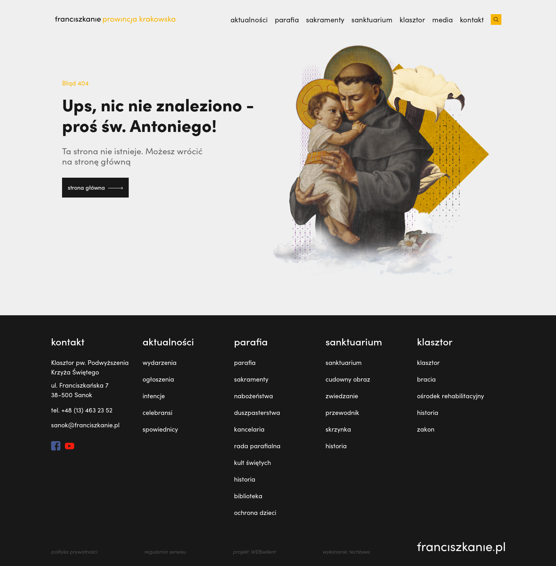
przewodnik (342, 412)
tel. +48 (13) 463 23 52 (81, 410)
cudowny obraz (348, 379)
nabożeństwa (253, 396)
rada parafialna (257, 446)
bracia (426, 379)
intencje (154, 396)
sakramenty (325, 19)
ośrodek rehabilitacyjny (450, 396)
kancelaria (249, 429)
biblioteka (248, 496)
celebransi (157, 412)
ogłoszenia (158, 379)
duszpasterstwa (257, 412)
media (442, 19)
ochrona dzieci (255, 512)
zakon (425, 429)
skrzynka (338, 429)
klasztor (412, 19)
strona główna (95, 187)
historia (244, 479)
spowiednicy (160, 429)
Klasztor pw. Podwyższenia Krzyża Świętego (90, 367)
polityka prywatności (74, 551)
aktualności (249, 19)
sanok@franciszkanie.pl (85, 425)
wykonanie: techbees (346, 551)
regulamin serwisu (165, 551)
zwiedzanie (342, 396)
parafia (287, 19)
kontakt (472, 19)
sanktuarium (372, 19)
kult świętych (252, 462)
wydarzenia (160, 362)
